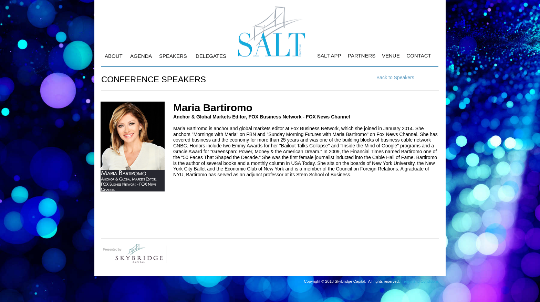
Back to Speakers (395, 77)
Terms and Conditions (420, 281)
